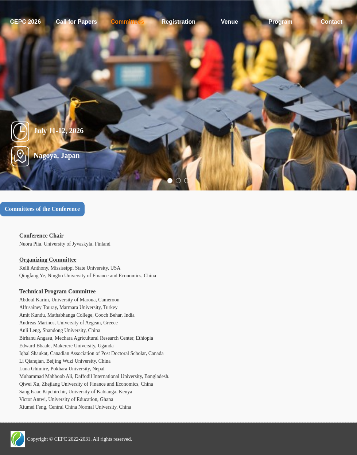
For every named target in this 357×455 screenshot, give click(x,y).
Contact (331, 22)
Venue (229, 22)
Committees (127, 22)
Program (280, 22)
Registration (178, 22)
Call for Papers (76, 22)
